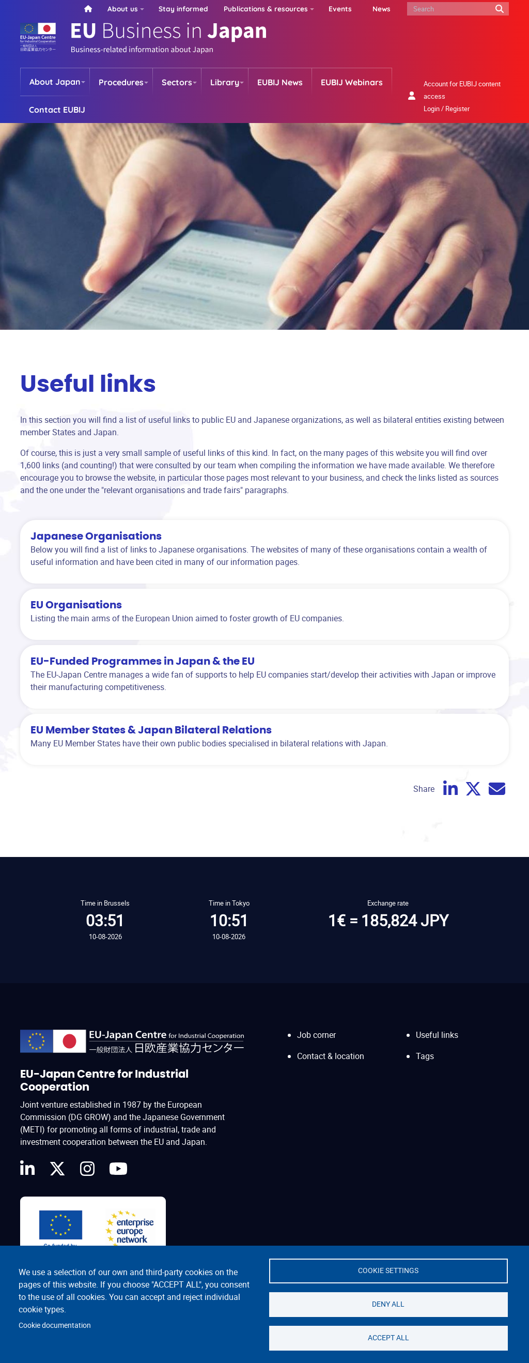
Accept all (388, 1337)
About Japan (55, 81)
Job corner (316, 1034)
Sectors (177, 82)
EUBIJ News (280, 82)
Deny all (388, 1304)
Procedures (121, 82)
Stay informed (183, 8)
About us (122, 8)
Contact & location (330, 1056)
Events (340, 8)
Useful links (437, 1034)
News (381, 8)
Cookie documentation (55, 1325)
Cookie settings (388, 1270)
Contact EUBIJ (57, 109)
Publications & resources (266, 8)
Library (224, 82)
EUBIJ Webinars (352, 82)
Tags (425, 1056)
